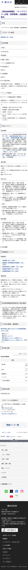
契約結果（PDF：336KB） (7, 37)
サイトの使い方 (7, 561)
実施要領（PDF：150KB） (9, 260)
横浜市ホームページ (7, 335)
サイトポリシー (7, 558)
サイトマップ (6, 555)
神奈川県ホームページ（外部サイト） (12, 338)
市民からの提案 (7, 548)
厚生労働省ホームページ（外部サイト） (12, 340)
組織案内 (5, 538)
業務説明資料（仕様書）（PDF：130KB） (13, 266)
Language (5, 551)
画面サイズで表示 (22, 353)
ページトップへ (14, 440)
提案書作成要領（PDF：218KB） (10, 268)
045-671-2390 (8, 407)
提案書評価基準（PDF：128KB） (10, 271)
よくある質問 (6, 545)
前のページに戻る (6, 432)
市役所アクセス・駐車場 (9, 535)
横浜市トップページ (11, 436)
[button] (17, 2)
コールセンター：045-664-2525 (11, 542)
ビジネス (19, 436)
